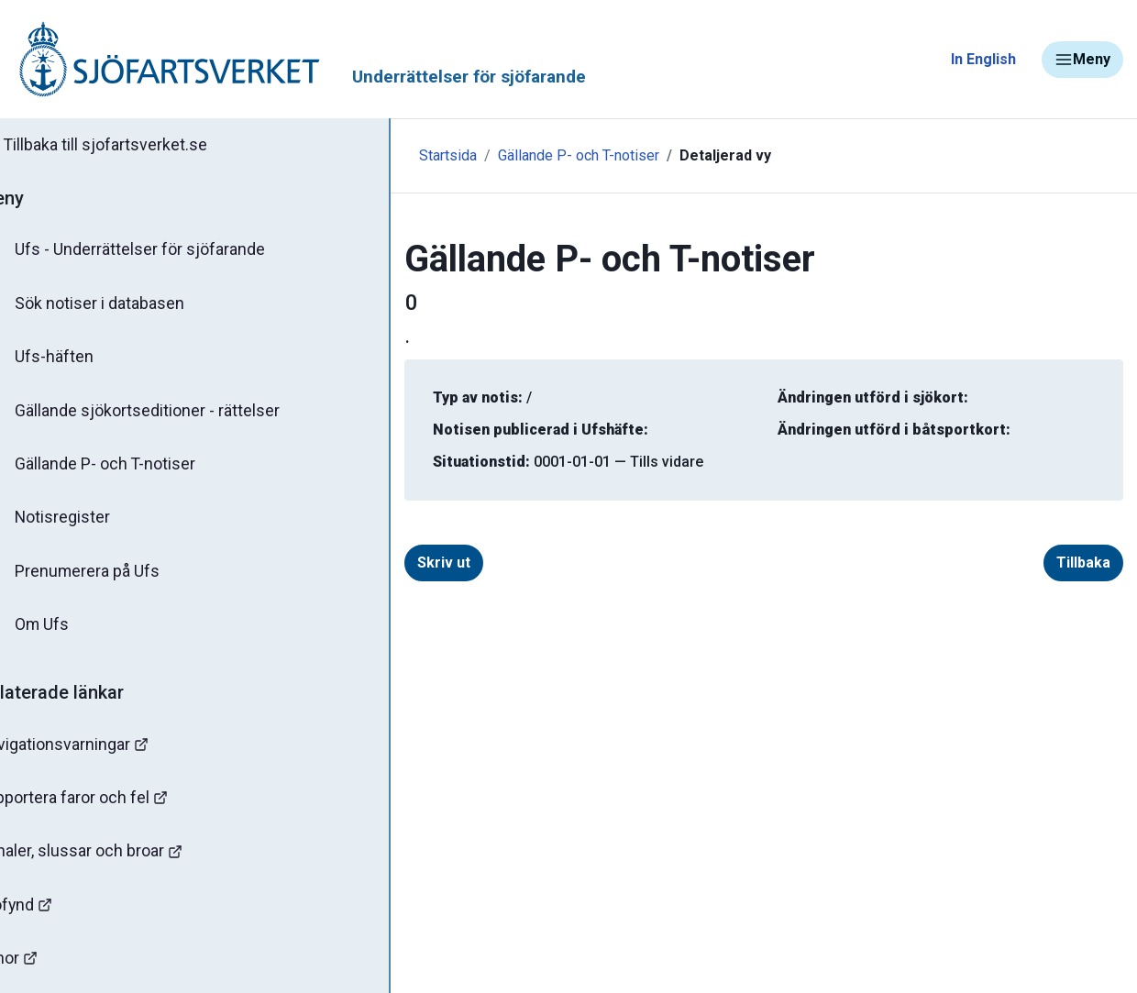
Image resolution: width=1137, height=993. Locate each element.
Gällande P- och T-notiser (124, 468)
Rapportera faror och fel (110, 803)
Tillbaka (1083, 562)
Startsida (401, 155)
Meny (1082, 59)
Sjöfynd (52, 911)
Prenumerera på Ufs (106, 576)
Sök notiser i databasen (118, 305)
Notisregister (81, 522)
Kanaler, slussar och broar (117, 857)
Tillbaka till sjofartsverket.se (130, 146)
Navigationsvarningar (100, 749)
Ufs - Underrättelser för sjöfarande (158, 251)
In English (983, 59)
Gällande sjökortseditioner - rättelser (165, 414)
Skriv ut (397, 562)
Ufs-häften (72, 359)
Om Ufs (60, 630)
